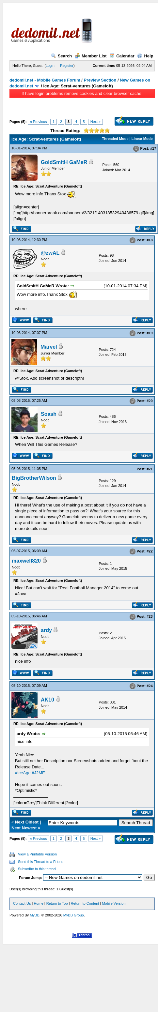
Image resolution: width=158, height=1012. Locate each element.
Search (61, 55)
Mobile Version (113, 903)
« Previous (38, 122)
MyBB (34, 915)
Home (38, 903)
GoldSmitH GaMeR (64, 162)
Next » (95, 122)
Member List (91, 55)
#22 (149, 551)
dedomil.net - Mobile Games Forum (44, 80)
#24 (149, 686)
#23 (149, 616)
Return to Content (85, 903)
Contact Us (22, 903)
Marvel (48, 347)
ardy (46, 630)
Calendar (121, 55)
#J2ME (38, 772)
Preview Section (100, 80)
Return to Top (57, 903)
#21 (149, 469)
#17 (153, 148)
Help (145, 55)
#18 (149, 240)
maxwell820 (26, 561)
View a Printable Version (37, 854)
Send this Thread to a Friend (40, 862)
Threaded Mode (115, 139)
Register (66, 66)
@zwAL (50, 253)
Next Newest (24, 827)
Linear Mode (142, 139)
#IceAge (23, 772)
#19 (149, 333)
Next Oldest (27, 822)
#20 (149, 401)
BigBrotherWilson (34, 478)
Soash (48, 414)
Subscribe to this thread (37, 869)
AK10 (47, 699)
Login (50, 66)
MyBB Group (73, 915)
